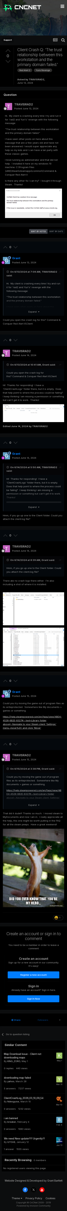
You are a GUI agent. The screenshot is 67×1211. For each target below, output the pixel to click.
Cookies (50, 1198)
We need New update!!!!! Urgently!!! (24, 1138)
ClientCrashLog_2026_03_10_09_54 (23, 1098)
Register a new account (33, 974)
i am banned (11, 1118)
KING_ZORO (13, 1061)
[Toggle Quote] (8, 271)
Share (16, 1020)
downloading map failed (17, 1077)
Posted (26, 108)
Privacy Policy (34, 1198)
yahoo (10, 1081)
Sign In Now (33, 998)
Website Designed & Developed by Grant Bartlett (34, 1180)
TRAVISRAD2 (36, 79)
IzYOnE (11, 1142)
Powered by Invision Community (34, 1205)
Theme (17, 1198)
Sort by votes (38, 231)
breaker (11, 1121)
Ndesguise (13, 1101)
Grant (45, 364)
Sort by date (56, 231)
